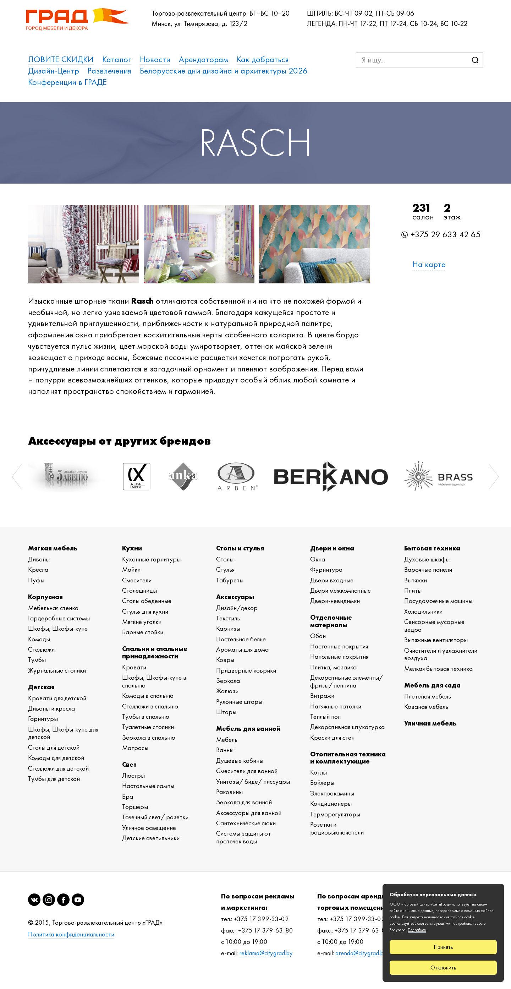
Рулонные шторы (239, 701)
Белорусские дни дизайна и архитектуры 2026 (224, 71)
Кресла (38, 569)
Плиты (413, 590)
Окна (317, 559)
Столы (224, 559)
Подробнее (417, 929)
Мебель (226, 739)
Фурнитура (326, 569)
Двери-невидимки (335, 601)
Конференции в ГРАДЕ (67, 82)
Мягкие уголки (141, 622)
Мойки (131, 569)
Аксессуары (235, 597)
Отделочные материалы (331, 621)
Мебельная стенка (53, 608)
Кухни (132, 548)
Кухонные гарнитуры (151, 559)
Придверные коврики (246, 670)
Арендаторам (203, 59)
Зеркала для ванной (244, 802)
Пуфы (36, 580)
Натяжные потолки (335, 706)
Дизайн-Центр (53, 71)
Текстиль (228, 618)
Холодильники (423, 611)
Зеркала (228, 680)
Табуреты (229, 580)
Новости (155, 59)
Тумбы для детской (54, 779)
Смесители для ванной (247, 771)
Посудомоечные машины (438, 601)
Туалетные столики (148, 727)
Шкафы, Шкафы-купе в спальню (154, 681)
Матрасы (135, 748)
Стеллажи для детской (58, 768)
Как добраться (263, 59)
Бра (127, 796)
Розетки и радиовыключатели (337, 828)
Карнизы (228, 628)
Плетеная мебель (427, 696)
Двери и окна (332, 548)
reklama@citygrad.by (266, 953)
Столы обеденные (146, 601)
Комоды (39, 639)
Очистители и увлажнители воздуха (440, 654)
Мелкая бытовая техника (438, 668)
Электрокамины (332, 793)
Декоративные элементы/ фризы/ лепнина (346, 681)
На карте (428, 264)
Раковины (229, 792)
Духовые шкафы (427, 559)
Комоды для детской (56, 758)
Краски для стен (332, 737)
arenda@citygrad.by (361, 953)
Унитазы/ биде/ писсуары (253, 781)
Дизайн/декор (237, 608)
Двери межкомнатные (340, 590)
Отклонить (443, 967)
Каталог (116, 59)
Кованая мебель (426, 706)
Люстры (133, 775)
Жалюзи (227, 691)
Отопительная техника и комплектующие (348, 757)
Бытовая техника (432, 548)
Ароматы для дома (242, 649)
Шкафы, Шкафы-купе (58, 628)
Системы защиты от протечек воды (243, 837)
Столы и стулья (240, 548)
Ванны (224, 750)
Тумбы (37, 660)
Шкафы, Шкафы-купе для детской (63, 733)
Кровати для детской (57, 698)
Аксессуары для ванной (248, 813)
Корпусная (45, 597)
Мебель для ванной (248, 728)
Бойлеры (322, 782)
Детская (41, 687)
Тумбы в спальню (145, 716)
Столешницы (139, 590)
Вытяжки (415, 580)
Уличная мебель (430, 723)
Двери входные (331, 580)
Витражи (322, 695)
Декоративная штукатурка (347, 727)
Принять (443, 947)
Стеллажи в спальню (150, 706)
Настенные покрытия (339, 646)
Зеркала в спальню (148, 737)
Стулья (225, 569)
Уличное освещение (149, 828)
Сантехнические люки (246, 823)
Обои (318, 636)
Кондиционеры (331, 803)
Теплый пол (325, 716)
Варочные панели (428, 569)
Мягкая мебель (52, 548)
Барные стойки (142, 632)
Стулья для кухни (145, 611)
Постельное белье (241, 639)
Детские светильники (151, 838)
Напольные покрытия (339, 656)
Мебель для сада (432, 685)
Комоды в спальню (148, 695)
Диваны (39, 559)
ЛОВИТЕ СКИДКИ (61, 59)
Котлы (318, 772)
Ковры (225, 660)
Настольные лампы (148, 786)
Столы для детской (53, 747)
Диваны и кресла (51, 708)
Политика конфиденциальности (71, 934)
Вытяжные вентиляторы (436, 640)
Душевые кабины (239, 760)
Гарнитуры (43, 718)
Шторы (226, 712)
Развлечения (109, 71)
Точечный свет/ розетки (155, 817)
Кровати (134, 667)
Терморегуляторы (335, 814)
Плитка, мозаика (333, 667)
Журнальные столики (57, 670)
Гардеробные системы (59, 618)
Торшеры (135, 807)
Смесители (137, 580)
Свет (129, 764)
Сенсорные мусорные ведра (434, 626)
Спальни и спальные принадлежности (154, 652)
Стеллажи (41, 649)
